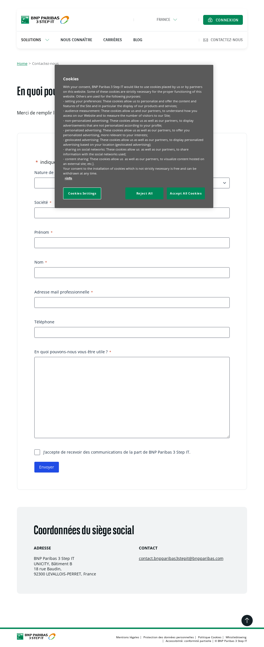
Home (22, 63)
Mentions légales (127, 637)
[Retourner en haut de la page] (247, 620)
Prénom (43, 232)
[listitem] (38, 40)
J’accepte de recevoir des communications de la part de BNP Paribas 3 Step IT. (116, 452)
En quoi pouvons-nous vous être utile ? (72, 351)
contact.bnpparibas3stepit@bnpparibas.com (181, 558)
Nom (40, 262)
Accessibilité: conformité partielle (188, 641)
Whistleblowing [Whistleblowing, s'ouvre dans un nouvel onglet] (236, 637)
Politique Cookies (209, 637)
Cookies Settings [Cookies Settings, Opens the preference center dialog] (82, 193)
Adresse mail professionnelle (63, 292)
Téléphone (44, 321)
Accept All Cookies (185, 193)
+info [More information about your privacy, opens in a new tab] (68, 178)
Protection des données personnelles (168, 637)
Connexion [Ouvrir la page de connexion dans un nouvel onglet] (227, 20)
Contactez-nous (223, 40)
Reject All (144, 193)
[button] (166, 19)
